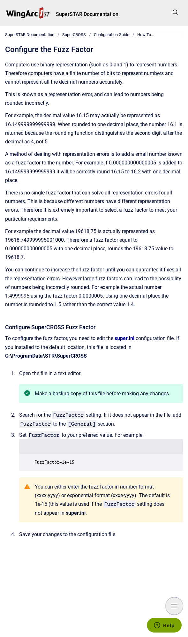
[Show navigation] (174, 606)
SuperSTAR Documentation (87, 14)
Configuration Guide (111, 34)
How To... (145, 34)
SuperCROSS (74, 34)
